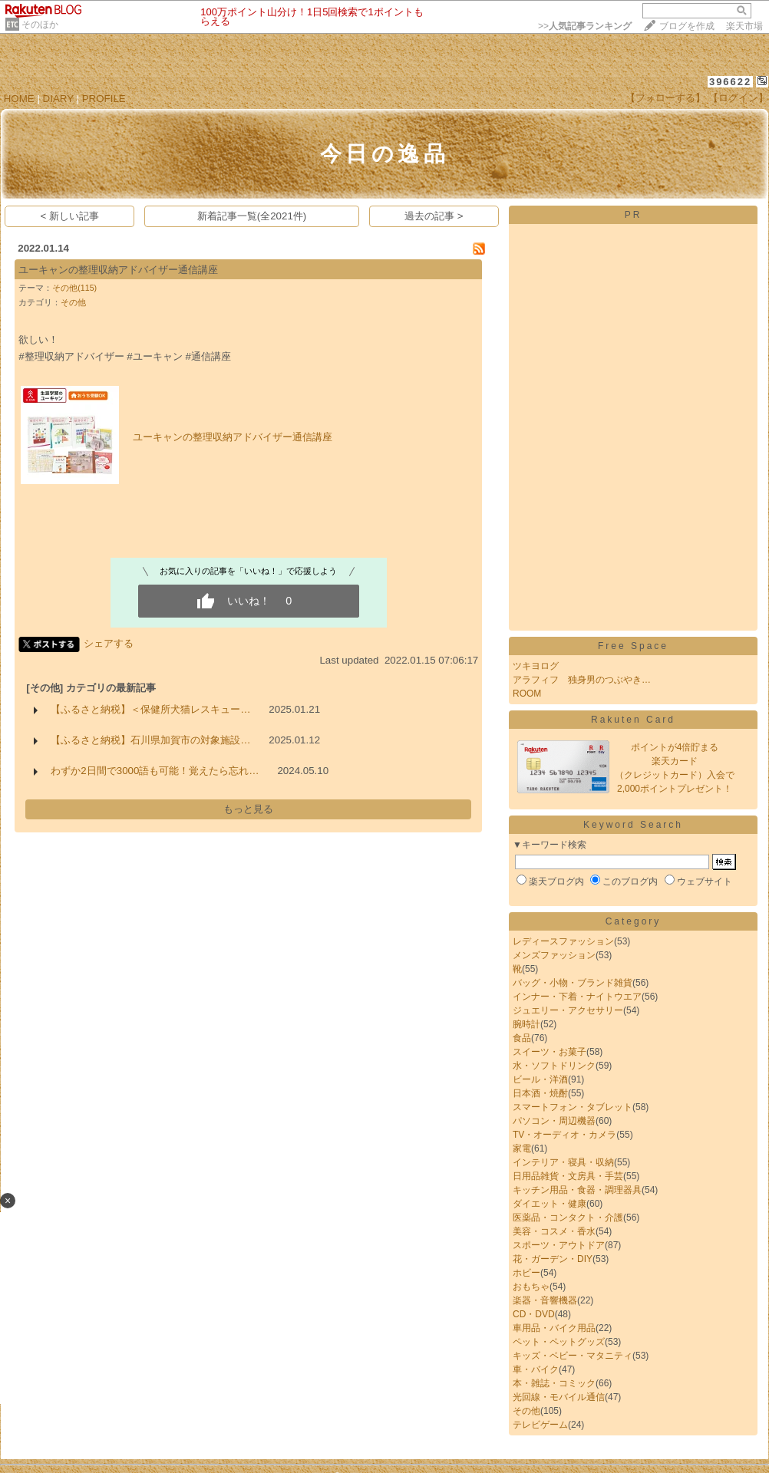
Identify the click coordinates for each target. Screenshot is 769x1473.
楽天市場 (744, 26)
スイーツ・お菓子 (549, 1051)
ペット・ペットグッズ (559, 1341)
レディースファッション (563, 941)
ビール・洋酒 (540, 1079)
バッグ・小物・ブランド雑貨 (572, 982)
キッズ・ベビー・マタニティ (572, 1355)
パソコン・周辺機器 (554, 1120)
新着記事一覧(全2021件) (252, 216)
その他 (73, 302)
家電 (522, 1148)
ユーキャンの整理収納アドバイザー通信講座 (118, 269)
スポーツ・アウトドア (559, 1245)
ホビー (526, 1272)
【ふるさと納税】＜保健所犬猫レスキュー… (150, 709)
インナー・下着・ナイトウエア (577, 996)
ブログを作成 (687, 26)
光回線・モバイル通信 (559, 1397)
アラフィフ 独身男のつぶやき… (582, 679)
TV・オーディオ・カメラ (564, 1134)
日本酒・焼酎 (540, 1093)
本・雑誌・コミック (554, 1383)
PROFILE (104, 98)
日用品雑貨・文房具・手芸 (568, 1176)
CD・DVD (534, 1314)
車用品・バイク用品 (554, 1328)
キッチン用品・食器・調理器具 (577, 1190)
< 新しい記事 (70, 216)
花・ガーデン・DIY (552, 1259)
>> (585, 26)
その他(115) (74, 287)
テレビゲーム (540, 1424)
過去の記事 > (434, 216)
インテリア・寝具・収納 (563, 1162)
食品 (522, 1038)
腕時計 (526, 1024)
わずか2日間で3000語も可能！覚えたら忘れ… (155, 770)
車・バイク (536, 1369)
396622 (730, 81)
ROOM (527, 693)
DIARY (58, 98)
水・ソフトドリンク (554, 1065)
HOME (19, 98)
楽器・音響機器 (545, 1300)
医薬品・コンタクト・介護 (568, 1217)
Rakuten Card (633, 719)
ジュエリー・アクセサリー (568, 1010)
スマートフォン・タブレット (572, 1107)
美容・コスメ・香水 (554, 1231)
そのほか (39, 24)
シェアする (109, 643)
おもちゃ (531, 1286)
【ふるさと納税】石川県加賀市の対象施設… (150, 740)
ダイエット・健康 (549, 1203)
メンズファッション (554, 955)
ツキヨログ (536, 666)
